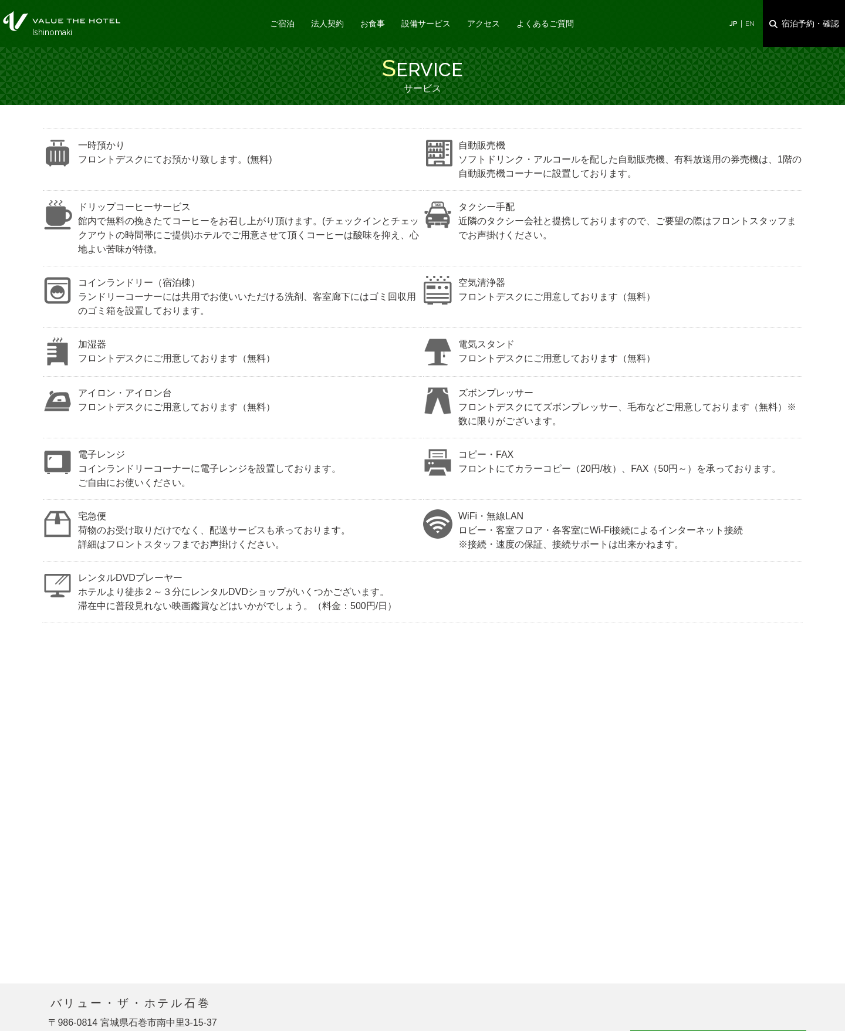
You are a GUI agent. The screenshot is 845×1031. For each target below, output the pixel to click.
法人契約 (327, 23)
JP (733, 23)
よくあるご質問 (545, 23)
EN (750, 23)
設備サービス (426, 23)
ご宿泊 (282, 23)
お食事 (372, 23)
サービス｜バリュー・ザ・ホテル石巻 (61, 21)
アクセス (483, 23)
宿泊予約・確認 (810, 23)
